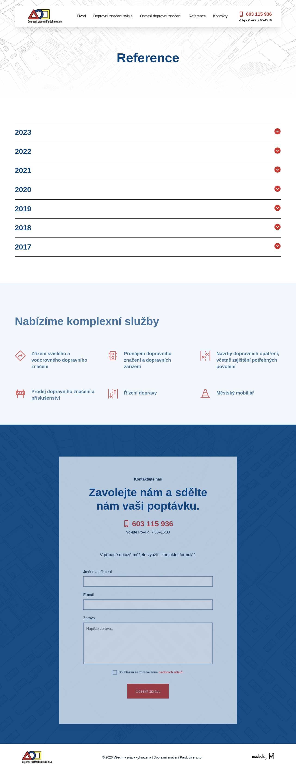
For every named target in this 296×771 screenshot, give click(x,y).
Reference (197, 16)
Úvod (81, 16)
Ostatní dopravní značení (160, 16)
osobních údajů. (171, 680)
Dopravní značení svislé (113, 16)
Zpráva (89, 626)
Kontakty (220, 16)
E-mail (88, 603)
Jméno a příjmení (97, 580)
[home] (45, 16)
